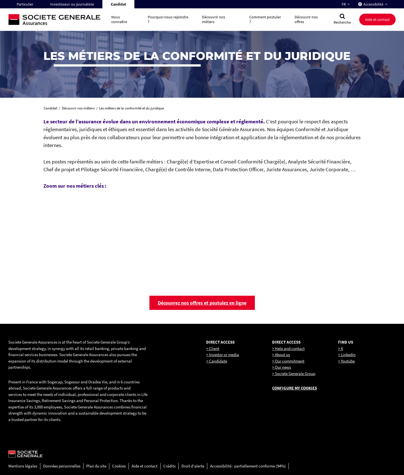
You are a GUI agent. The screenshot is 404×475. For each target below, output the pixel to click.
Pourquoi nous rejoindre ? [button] (168, 19)
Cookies (119, 466)
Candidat (118, 4)
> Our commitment (288, 361)
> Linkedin (347, 354)
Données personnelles (61, 466)
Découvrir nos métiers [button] (213, 19)
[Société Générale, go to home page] (57, 19)
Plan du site (96, 466)
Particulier (25, 4)
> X (340, 348)
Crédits (169, 466)
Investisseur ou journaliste (72, 4)
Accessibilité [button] (373, 4)
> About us (281, 354)
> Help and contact (288, 348)
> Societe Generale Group (293, 373)
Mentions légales (22, 466)
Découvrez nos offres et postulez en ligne (202, 303)
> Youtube (346, 361)
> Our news (281, 367)
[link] (161, 235)
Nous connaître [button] (119, 19)
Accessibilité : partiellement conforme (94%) (248, 466)
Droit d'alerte (192, 466)
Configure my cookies (294, 388)
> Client (212, 348)
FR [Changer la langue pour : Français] (344, 4)
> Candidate (216, 361)
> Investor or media (222, 354)
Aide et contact (377, 19)
